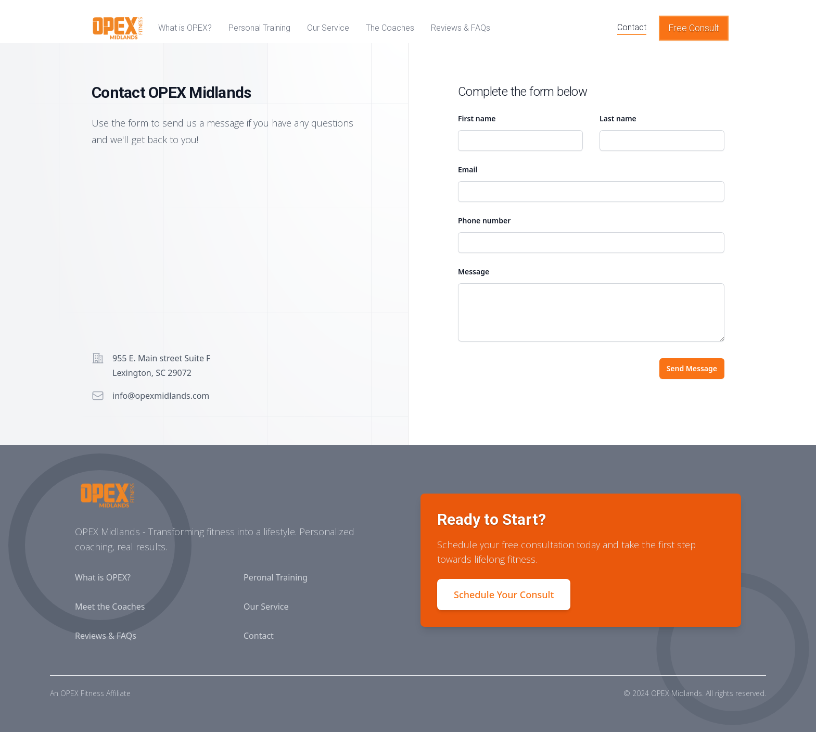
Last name (618, 118)
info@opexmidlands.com (160, 395)
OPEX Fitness (82, 693)
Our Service (266, 606)
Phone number (484, 220)
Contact (259, 635)
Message (473, 271)
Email (467, 169)
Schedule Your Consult (504, 594)
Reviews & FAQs (105, 635)
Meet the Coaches (110, 606)
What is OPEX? (103, 577)
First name (477, 118)
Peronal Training (276, 577)
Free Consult (693, 27)
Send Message (692, 368)
